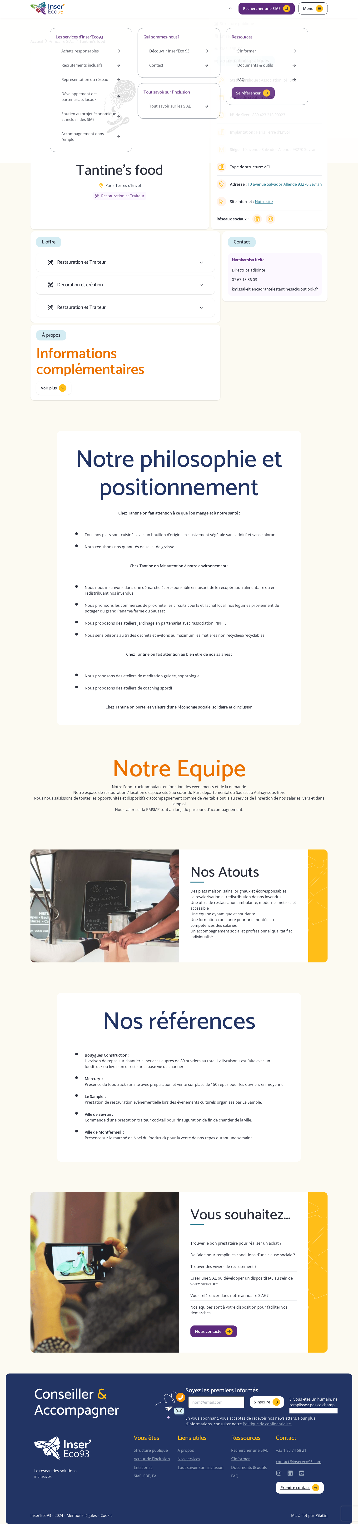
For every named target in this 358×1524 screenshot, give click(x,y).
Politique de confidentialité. (267, 1424)
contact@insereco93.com (298, 1461)
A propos (186, 1450)
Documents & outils (249, 1467)
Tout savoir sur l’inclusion (201, 1467)
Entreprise (143, 1467)
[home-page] (47, 8)
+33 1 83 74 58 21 (291, 1450)
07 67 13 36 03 (244, 279)
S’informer (240, 1458)
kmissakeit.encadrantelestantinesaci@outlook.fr (275, 289)
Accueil (36, 41)
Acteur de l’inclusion (152, 1458)
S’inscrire (267, 1402)
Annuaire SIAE (61, 41)
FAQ (234, 1476)
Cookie (106, 1515)
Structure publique (151, 1450)
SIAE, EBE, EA (145, 1476)
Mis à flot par (309, 1515)
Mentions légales (82, 1515)
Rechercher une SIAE (249, 1450)
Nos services (189, 1458)
